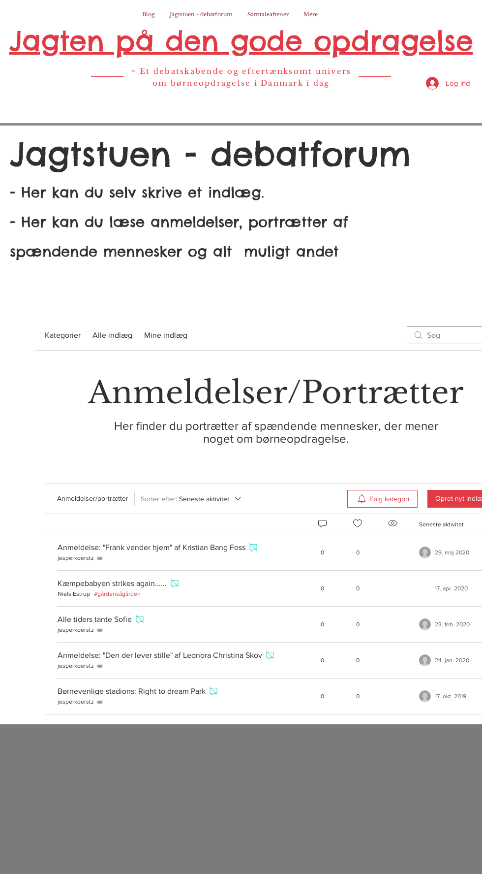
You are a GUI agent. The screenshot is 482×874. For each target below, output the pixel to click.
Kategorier (63, 335)
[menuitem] (382, 499)
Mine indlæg (165, 335)
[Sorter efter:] (191, 499)
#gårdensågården (117, 593)
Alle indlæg (112, 335)
